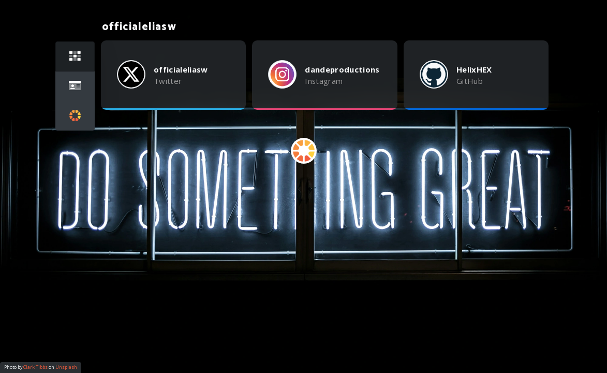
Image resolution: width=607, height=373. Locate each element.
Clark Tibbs (35, 367)
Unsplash (66, 367)
